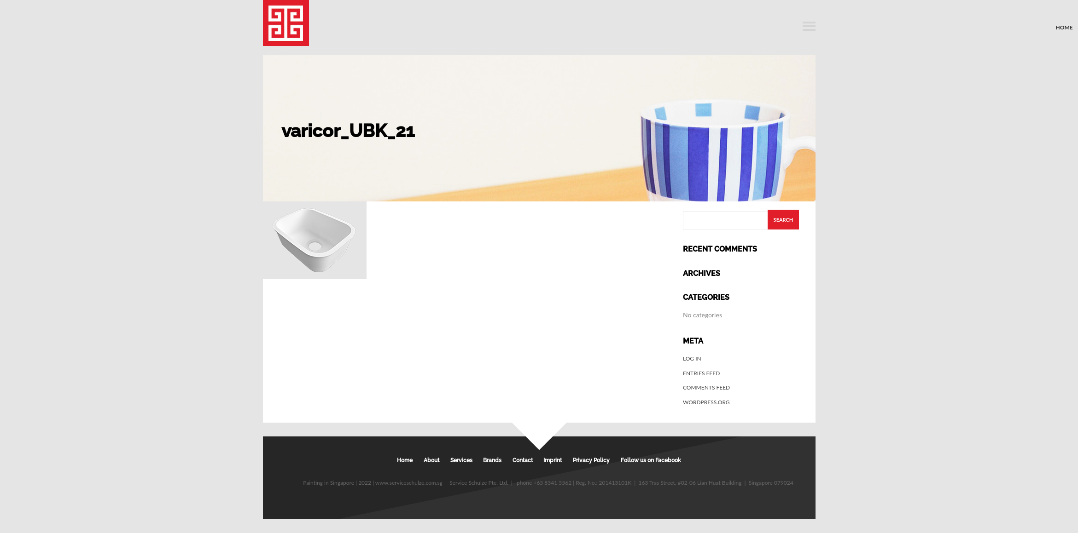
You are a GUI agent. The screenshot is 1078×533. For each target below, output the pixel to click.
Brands (492, 460)
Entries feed (701, 373)
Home (1064, 27)
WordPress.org (706, 402)
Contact (523, 460)
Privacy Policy (591, 460)
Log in (692, 358)
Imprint (552, 460)
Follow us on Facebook (651, 460)
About (431, 460)
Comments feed (706, 387)
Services (461, 460)
